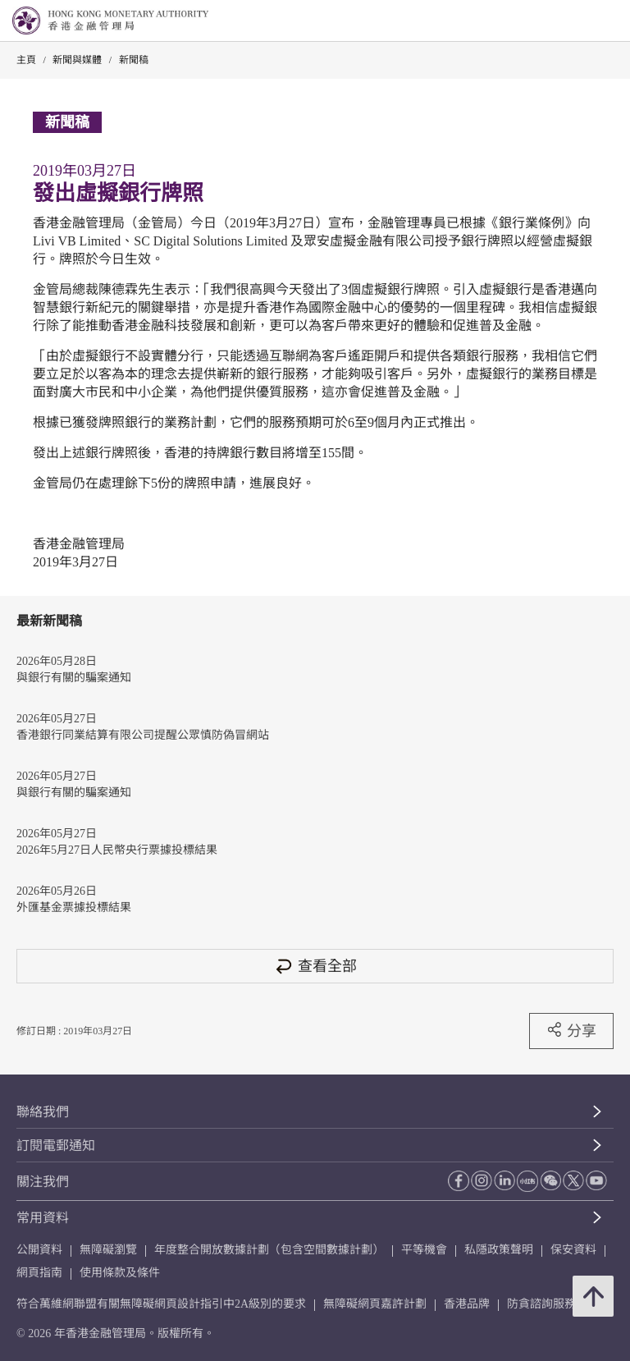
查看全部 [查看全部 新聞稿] (315, 965)
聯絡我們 (42, 1112)
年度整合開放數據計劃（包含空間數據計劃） (269, 1250)
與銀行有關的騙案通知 (73, 677)
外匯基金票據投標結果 (73, 907)
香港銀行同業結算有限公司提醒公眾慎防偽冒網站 (142, 735)
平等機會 (424, 1250)
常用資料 (42, 1218)
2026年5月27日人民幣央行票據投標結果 (116, 850)
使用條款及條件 (120, 1273)
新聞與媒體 (77, 60)
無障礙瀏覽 (108, 1250)
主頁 (26, 60)
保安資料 (573, 1250)
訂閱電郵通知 (55, 1145)
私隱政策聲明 (498, 1250)
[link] (576, 21)
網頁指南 (39, 1273)
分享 (571, 1030)
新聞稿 (133, 60)
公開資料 (39, 1250)
